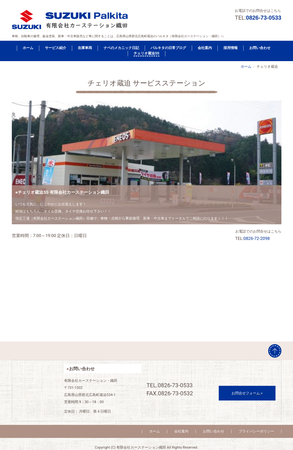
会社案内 (205, 48)
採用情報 (230, 48)
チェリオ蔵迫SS (146, 53)
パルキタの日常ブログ (168, 48)
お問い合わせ (260, 48)
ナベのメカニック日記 (121, 48)
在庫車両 (85, 48)
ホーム (28, 48)
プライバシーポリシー (256, 431)
